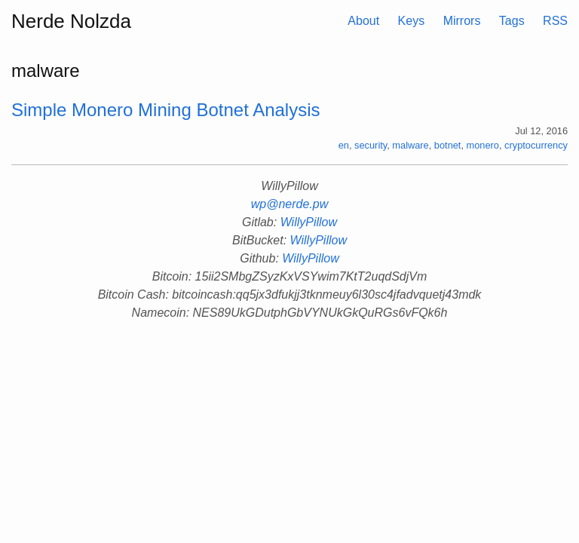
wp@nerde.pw (290, 204)
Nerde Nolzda (71, 21)
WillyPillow (308, 222)
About (363, 20)
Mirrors (462, 20)
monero (483, 145)
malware (410, 145)
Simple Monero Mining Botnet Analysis (165, 110)
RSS (555, 20)
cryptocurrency (536, 145)
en (344, 145)
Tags (512, 20)
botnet (447, 145)
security (370, 145)
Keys (411, 20)
